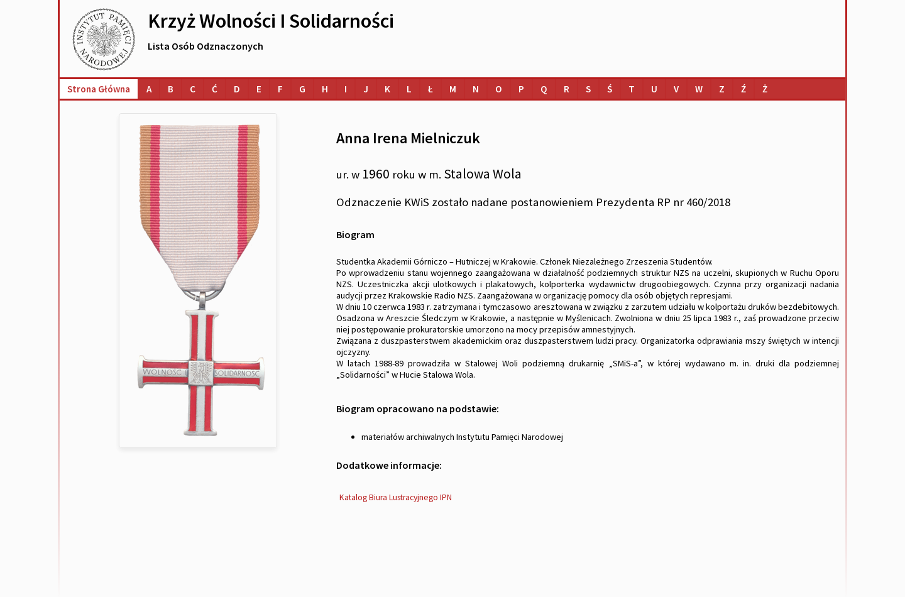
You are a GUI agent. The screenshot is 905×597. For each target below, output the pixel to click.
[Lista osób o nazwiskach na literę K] (387, 89)
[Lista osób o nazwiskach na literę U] (654, 89)
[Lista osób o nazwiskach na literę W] (699, 89)
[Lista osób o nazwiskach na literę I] (345, 89)
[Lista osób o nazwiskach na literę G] (302, 89)
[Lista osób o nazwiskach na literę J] (366, 89)
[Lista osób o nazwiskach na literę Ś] (610, 89)
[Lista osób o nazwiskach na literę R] (566, 89)
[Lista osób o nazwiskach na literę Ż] (765, 89)
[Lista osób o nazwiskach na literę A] (149, 89)
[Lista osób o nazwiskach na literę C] (192, 89)
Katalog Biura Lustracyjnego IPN (395, 497)
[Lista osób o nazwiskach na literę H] (325, 89)
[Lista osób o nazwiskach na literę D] (237, 89)
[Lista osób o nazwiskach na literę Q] (544, 89)
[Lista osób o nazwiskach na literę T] (631, 89)
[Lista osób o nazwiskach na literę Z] (721, 89)
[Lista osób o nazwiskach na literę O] (499, 89)
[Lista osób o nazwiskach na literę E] (259, 89)
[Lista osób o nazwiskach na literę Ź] (743, 89)
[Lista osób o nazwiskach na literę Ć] (214, 89)
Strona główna (98, 89)
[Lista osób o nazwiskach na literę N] (475, 89)
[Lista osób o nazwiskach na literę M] (453, 89)
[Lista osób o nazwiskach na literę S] (588, 89)
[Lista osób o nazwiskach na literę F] (280, 89)
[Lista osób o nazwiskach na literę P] (521, 89)
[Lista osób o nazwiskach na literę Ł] (430, 89)
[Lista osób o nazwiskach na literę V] (676, 89)
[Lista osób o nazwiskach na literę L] (409, 89)
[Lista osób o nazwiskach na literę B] (170, 89)
